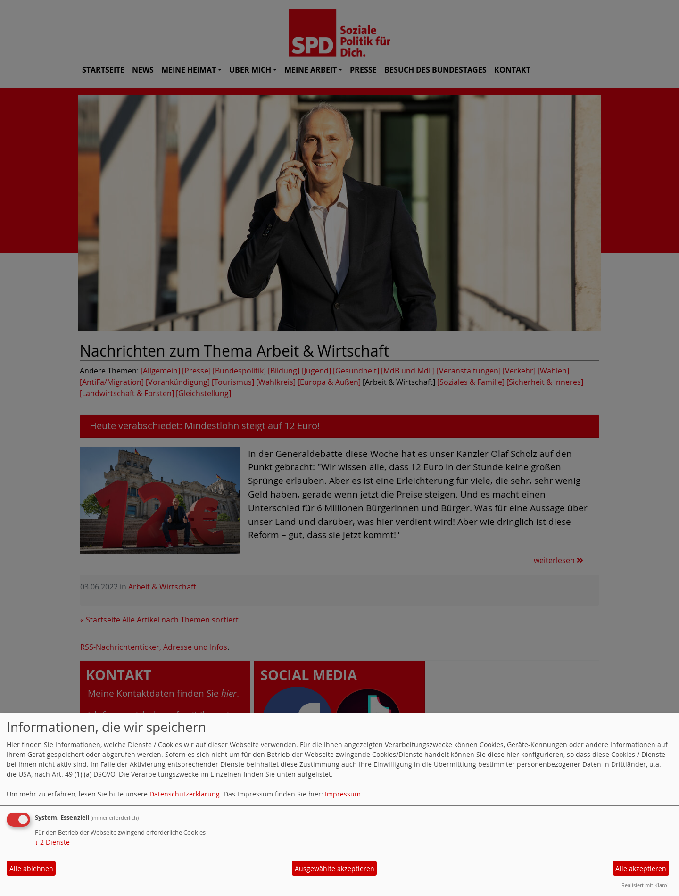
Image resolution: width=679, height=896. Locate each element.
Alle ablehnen (31, 868)
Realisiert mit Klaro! (645, 884)
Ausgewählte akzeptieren (334, 868)
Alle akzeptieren (640, 868)
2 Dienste (52, 842)
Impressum (343, 793)
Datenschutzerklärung (184, 793)
